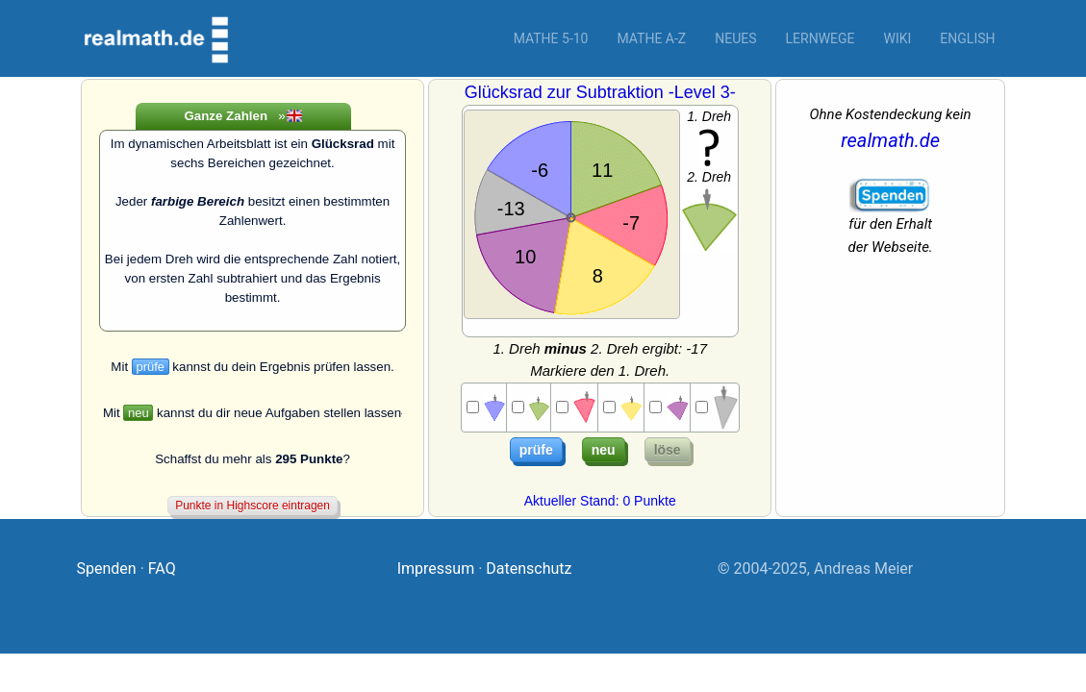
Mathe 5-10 (551, 38)
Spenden (107, 568)
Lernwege (820, 38)
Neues (735, 38)
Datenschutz (528, 568)
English (967, 38)
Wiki (898, 38)
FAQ (162, 568)
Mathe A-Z (651, 38)
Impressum (436, 568)
